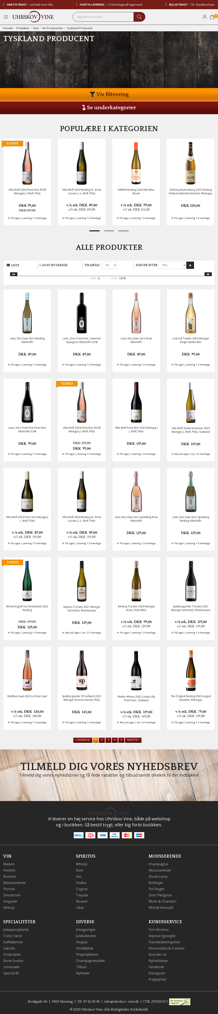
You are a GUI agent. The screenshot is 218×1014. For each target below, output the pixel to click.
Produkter (22, 28)
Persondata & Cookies (167, 946)
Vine (36, 28)
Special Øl (11, 970)
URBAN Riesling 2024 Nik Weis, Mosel (136, 191)
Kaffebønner (13, 940)
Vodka (81, 882)
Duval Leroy (158, 876)
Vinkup (8, 906)
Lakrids (9, 946)
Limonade (11, 964)
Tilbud (81, 964)
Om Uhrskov (159, 928)
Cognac (82, 888)
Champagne (158, 864)
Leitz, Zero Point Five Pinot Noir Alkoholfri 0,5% (27, 429)
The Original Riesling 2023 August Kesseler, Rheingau (191, 698)
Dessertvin (12, 894)
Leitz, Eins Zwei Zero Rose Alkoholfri (136, 340)
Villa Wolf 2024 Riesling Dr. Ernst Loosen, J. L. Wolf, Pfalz (81, 191)
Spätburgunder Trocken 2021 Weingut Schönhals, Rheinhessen (190, 608)
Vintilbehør (85, 946)
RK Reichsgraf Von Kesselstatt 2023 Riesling (27, 608)
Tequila (82, 894)
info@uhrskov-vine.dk (121, 998)
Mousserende (14, 882)
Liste (15, 265)
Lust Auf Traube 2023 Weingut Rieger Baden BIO (191, 340)
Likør (80, 906)
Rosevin (9, 876)
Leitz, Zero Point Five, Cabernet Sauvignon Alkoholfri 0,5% (82, 340)
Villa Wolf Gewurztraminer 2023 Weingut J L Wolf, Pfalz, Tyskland (190, 430)
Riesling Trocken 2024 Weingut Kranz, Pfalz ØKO (136, 608)
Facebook (156, 964)
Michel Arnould (161, 906)
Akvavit (82, 900)
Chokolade (12, 952)
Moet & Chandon (162, 900)
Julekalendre (86, 934)
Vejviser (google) (162, 934)
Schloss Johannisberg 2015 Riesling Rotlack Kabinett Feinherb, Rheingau (190, 191)
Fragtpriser (157, 976)
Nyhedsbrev (158, 958)
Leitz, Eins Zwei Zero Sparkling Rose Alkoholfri (136, 519)
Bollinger (156, 882)
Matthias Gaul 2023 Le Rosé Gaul (27, 696)
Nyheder (83, 970)
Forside (8, 28)
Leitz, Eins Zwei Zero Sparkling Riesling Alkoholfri (191, 519)
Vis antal (92, 265)
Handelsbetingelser (164, 940)
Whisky (81, 864)
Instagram (157, 970)
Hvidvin (9, 870)
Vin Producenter (52, 28)
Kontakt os (158, 952)
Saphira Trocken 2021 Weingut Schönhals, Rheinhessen (81, 608)
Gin (78, 876)
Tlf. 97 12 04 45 (88, 998)
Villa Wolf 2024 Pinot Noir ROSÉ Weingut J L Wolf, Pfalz (27, 191)
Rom (80, 870)
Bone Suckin (13, 958)
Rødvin (9, 864)
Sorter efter (147, 265)
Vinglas (82, 940)
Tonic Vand (12, 934)
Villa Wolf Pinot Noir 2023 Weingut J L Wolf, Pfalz (136, 429)
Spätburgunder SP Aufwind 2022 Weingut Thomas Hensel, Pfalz (81, 698)
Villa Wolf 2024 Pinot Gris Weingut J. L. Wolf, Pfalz (27, 519)
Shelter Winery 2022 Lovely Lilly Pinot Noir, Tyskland (136, 698)
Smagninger (86, 928)
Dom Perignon (160, 894)
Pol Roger (156, 888)
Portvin (9, 888)
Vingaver (10, 900)
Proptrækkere (87, 952)
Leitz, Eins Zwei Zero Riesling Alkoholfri (27, 340)
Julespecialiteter (16, 928)
